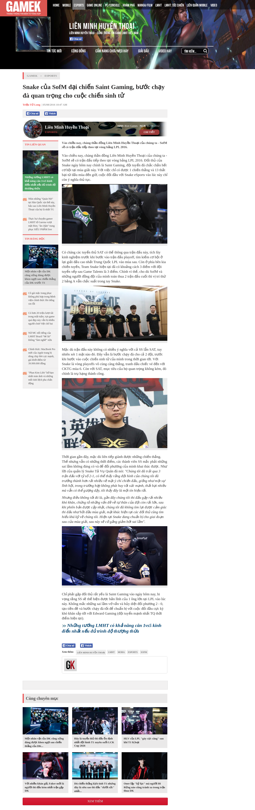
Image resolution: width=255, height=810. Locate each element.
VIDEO (214, 5)
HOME (56, 5)
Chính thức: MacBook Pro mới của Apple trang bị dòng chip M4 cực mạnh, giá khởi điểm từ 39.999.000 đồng (41, 356)
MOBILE (66, 5)
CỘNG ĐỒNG (78, 50)
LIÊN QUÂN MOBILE (197, 5)
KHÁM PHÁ (129, 5)
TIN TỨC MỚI (54, 50)
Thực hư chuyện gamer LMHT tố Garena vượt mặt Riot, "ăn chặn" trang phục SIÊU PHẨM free (41, 224)
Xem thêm (95, 801)
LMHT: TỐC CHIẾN (174, 5)
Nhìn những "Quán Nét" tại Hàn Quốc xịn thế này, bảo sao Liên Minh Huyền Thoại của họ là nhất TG (41, 204)
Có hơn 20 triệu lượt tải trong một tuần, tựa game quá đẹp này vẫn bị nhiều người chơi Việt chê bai (41, 318)
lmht (111, 652)
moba (121, 652)
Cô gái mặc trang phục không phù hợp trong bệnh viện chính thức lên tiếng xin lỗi (41, 298)
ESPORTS (79, 5)
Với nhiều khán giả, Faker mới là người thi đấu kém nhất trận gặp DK (44, 787)
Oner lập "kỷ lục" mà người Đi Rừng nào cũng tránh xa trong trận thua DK (144, 787)
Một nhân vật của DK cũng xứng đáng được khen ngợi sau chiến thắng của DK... (44, 742)
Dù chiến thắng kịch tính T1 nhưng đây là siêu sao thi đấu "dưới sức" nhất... (95, 787)
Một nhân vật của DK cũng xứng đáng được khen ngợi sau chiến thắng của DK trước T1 (40, 277)
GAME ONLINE (94, 5)
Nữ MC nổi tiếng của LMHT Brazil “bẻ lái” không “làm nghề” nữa (40, 336)
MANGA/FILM (145, 5)
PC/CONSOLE (112, 5)
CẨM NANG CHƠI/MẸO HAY (112, 50)
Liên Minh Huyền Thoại (102, 25)
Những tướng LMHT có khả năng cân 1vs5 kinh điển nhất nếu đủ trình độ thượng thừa (40, 183)
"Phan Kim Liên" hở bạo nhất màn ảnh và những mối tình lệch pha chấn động (41, 378)
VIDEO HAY (165, 50)
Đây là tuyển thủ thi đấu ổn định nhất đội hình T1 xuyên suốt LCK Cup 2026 (94, 742)
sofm (144, 652)
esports (133, 652)
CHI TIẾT (149, 132)
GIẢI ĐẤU (143, 50)
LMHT (158, 5)
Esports (51, 75)
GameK (32, 75)
